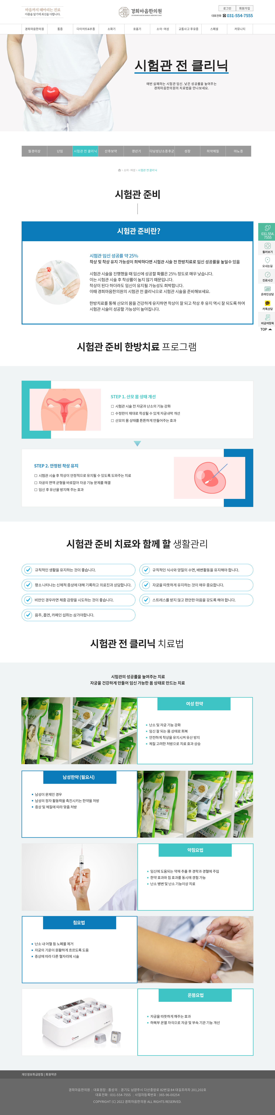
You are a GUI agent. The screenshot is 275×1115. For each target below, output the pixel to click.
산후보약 (111, 151)
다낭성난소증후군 (162, 151)
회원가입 (244, 8)
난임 (60, 151)
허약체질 (213, 151)
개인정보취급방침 (33, 1074)
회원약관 (51, 1074)
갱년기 (136, 151)
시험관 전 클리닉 (85, 151)
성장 (187, 151)
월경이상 (34, 151)
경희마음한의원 (140, 12)
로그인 (227, 8)
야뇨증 (238, 151)
